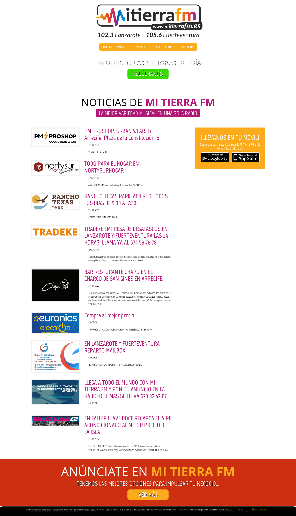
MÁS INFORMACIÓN (259, 509)
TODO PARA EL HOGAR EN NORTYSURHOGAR (111, 167)
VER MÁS (148, 494)
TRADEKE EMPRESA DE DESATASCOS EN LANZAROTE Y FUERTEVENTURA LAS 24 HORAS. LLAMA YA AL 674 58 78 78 (126, 235)
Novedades (140, 47)
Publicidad (163, 47)
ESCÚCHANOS (148, 74)
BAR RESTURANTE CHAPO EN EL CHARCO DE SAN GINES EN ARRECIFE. (123, 275)
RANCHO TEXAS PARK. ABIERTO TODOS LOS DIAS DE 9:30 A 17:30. (126, 199)
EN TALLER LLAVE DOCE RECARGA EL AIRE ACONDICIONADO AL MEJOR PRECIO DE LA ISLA (127, 425)
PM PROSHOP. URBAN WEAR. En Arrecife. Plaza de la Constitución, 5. (122, 134)
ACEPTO (240, 509)
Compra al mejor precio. (109, 315)
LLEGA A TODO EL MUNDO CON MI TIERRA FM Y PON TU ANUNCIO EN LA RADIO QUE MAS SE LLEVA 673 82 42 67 (125, 389)
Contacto (186, 47)
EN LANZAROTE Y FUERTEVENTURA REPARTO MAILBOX (122, 347)
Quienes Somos (113, 47)
